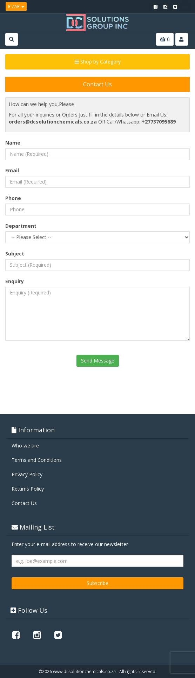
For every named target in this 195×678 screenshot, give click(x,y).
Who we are (25, 445)
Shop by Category (98, 61)
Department (20, 225)
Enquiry (14, 281)
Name (12, 142)
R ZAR (16, 6)
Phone (13, 198)
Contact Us (24, 503)
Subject (14, 253)
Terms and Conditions (37, 460)
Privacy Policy (27, 474)
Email (12, 170)
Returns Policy (28, 488)
